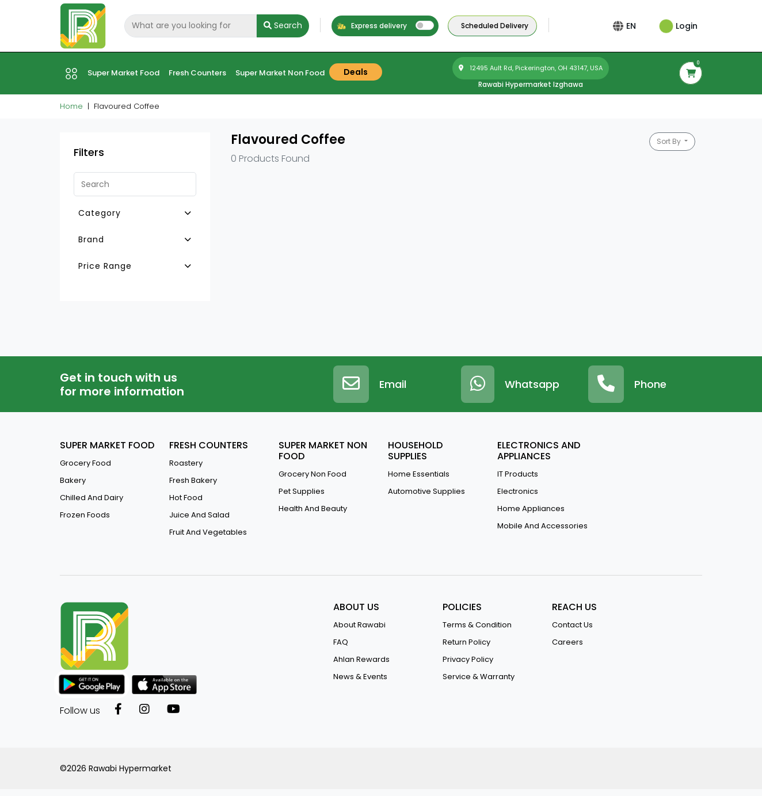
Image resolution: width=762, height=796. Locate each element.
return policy (466, 642)
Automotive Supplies (426, 491)
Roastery (186, 463)
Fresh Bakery (193, 480)
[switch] (425, 25)
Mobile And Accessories (542, 525)
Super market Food (123, 72)
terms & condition (477, 624)
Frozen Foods (85, 514)
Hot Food (186, 497)
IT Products (517, 474)
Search (283, 25)
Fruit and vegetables (208, 532)
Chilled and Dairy (91, 497)
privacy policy (468, 659)
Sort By (670, 141)
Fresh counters (197, 72)
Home (71, 106)
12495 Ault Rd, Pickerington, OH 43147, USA (531, 68)
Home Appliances (531, 508)
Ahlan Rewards (361, 659)
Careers (567, 642)
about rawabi (359, 624)
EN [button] (633, 26)
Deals (356, 72)
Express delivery (371, 26)
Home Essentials (418, 474)
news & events (360, 676)
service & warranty (479, 676)
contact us (572, 624)
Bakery (73, 480)
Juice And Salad (199, 514)
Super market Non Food (280, 72)
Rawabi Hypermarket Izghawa (530, 84)
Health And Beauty (313, 508)
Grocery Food (85, 463)
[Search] (190, 25)
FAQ (340, 642)
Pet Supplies (302, 491)
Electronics (517, 491)
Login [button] (678, 26)
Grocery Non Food (312, 474)
